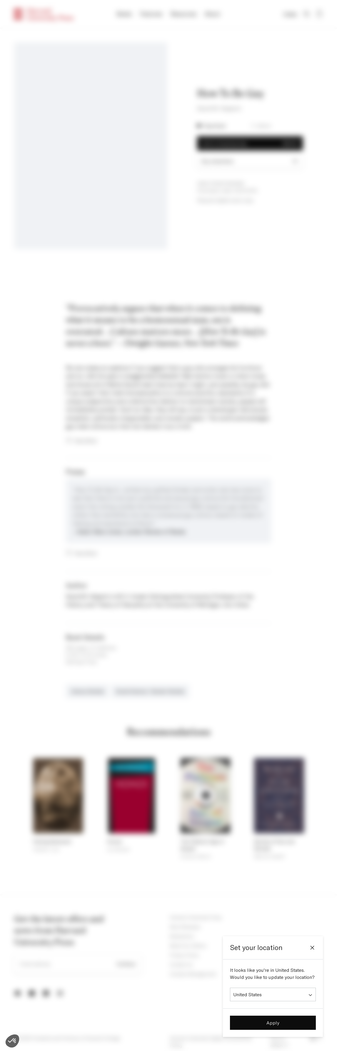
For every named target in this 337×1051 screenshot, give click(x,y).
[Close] (312, 947)
